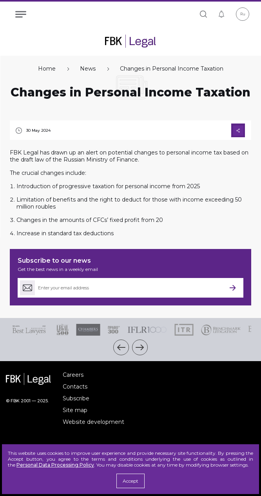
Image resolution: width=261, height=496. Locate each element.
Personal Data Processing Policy (55, 465)
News (88, 68)
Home (47, 68)
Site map (75, 410)
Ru (242, 14)
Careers (73, 374)
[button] (121, 347)
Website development (93, 421)
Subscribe (76, 398)
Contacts (75, 386)
